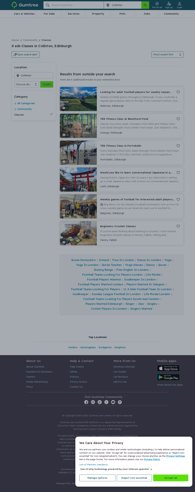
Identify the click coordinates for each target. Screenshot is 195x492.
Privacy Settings (175, 456)
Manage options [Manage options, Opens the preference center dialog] (97, 477)
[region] (133, 462)
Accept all (170, 477)
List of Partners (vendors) (93, 464)
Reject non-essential (134, 477)
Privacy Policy (152, 459)
